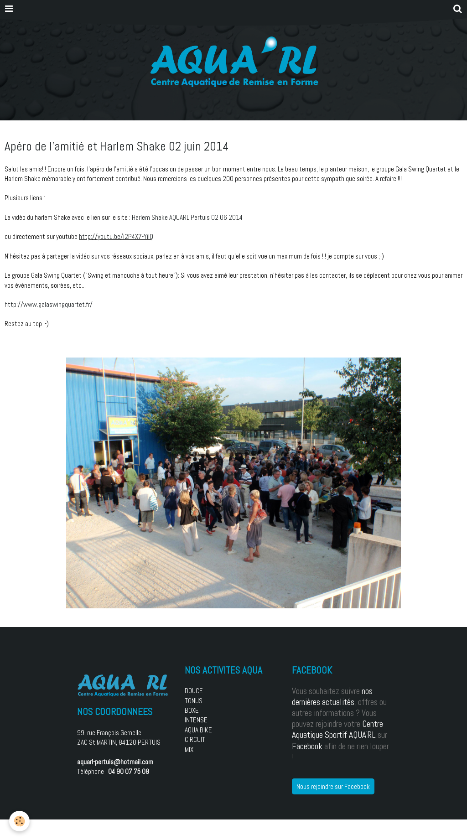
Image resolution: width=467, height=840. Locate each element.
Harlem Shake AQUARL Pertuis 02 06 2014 (187, 217)
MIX (189, 749)
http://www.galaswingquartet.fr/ (49, 304)
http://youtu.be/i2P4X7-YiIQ (116, 236)
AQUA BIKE (198, 730)
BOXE (192, 710)
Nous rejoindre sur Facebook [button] (333, 786)
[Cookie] (19, 821)
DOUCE (194, 690)
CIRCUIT (195, 739)
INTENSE (196, 720)
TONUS (193, 700)
